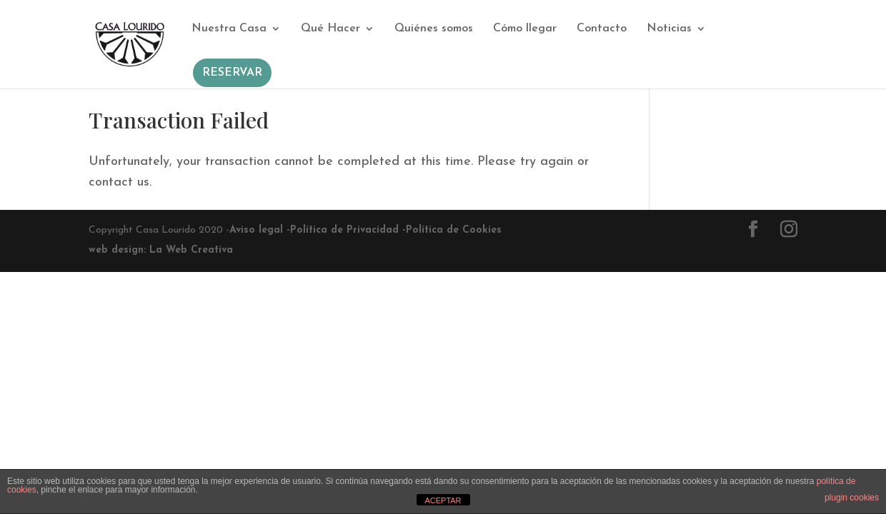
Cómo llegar (525, 29)
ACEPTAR (442, 500)
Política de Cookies (454, 230)
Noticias (669, 29)
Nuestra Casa (229, 29)
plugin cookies (852, 498)
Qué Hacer (330, 29)
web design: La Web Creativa (161, 250)
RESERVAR (232, 73)
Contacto (602, 29)
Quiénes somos (433, 29)
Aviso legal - (259, 230)
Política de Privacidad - (348, 230)
